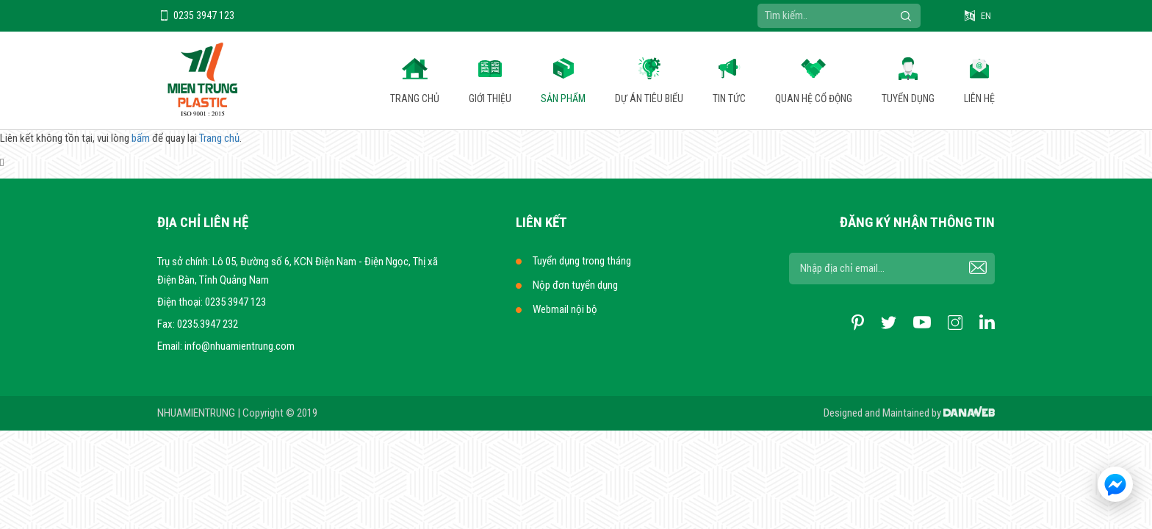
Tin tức (729, 98)
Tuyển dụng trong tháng (582, 260)
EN (986, 15)
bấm (141, 138)
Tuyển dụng (908, 98)
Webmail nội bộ (565, 309)
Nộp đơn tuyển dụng (575, 285)
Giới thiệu (490, 98)
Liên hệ (979, 98)
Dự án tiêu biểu (649, 98)
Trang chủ (414, 98)
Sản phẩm (563, 98)
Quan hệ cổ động (813, 98)
